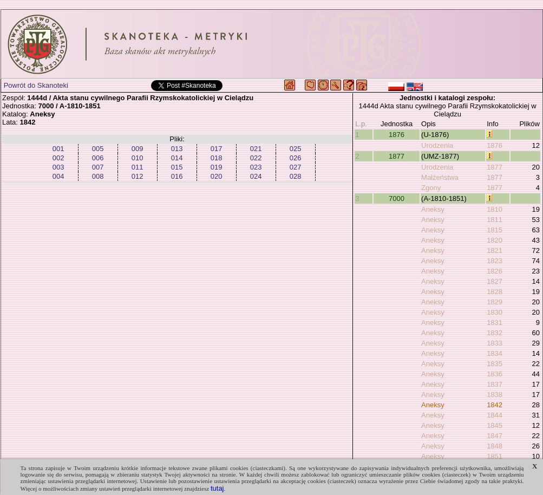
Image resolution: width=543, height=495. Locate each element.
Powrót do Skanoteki (36, 85)
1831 (494, 322)
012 (137, 176)
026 (296, 158)
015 (177, 167)
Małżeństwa (440, 177)
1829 (494, 302)
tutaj (217, 488)
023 (256, 167)
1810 (494, 209)
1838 (494, 394)
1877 (396, 156)
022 (256, 158)
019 (217, 167)
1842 (494, 405)
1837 (494, 384)
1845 (494, 425)
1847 (494, 436)
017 (217, 149)
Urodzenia (437, 145)
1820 (494, 240)
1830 (494, 312)
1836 (494, 374)
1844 (494, 415)
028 (296, 176)
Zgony (431, 188)
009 (137, 149)
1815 (494, 230)
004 (58, 176)
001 (58, 149)
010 (137, 158)
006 (98, 158)
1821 (494, 250)
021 (256, 149)
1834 (494, 353)
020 (217, 176)
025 (296, 149)
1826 (494, 271)
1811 (494, 220)
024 (256, 176)
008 (98, 176)
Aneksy (432, 209)
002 (58, 158)
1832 (494, 333)
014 (177, 158)
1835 (494, 364)
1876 (396, 135)
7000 (396, 198)
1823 (494, 261)
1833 (494, 343)
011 (137, 167)
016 (177, 176)
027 (296, 167)
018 (217, 158)
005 (98, 149)
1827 (494, 281)
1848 (494, 446)
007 (98, 167)
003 (58, 167)
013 (177, 149)
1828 (494, 292)
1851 (494, 456)
